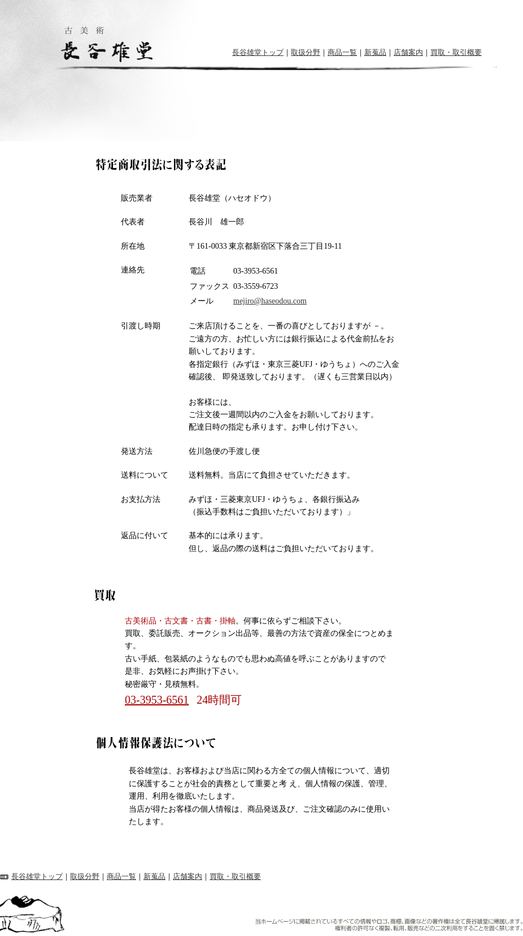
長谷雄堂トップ (258, 52)
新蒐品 (375, 52)
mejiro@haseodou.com (270, 301)
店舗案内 (408, 52)
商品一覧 (342, 52)
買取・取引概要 (456, 52)
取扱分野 (305, 52)
